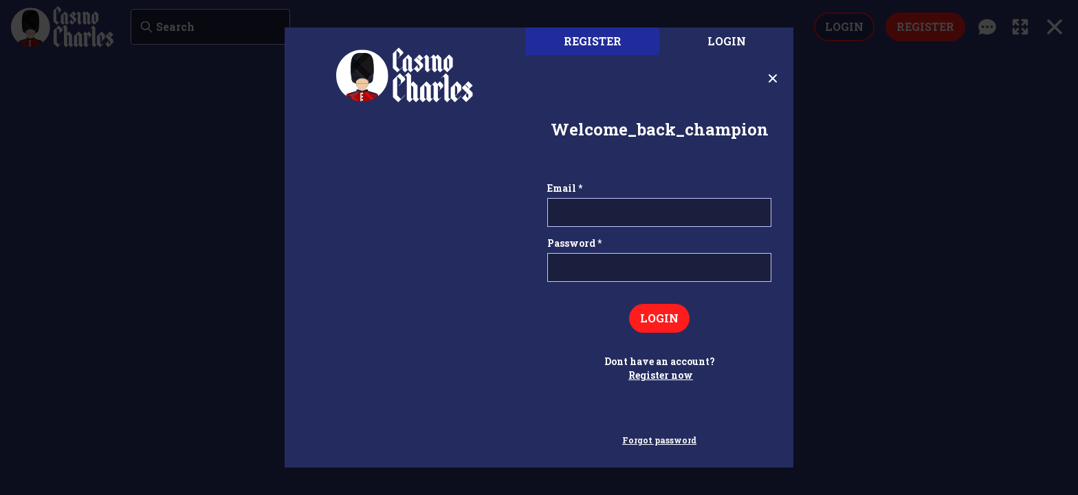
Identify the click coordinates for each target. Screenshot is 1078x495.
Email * (564, 188)
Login (726, 41)
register (593, 41)
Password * (574, 243)
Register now (660, 375)
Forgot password (659, 440)
